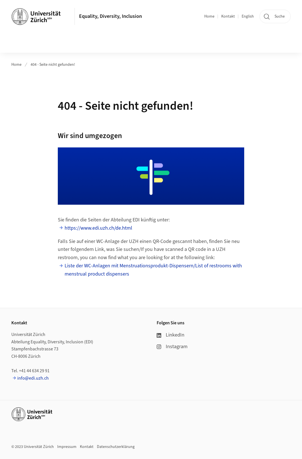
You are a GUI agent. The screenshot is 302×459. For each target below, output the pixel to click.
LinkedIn (170, 335)
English (248, 16)
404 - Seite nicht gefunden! (53, 64)
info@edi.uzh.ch (33, 378)
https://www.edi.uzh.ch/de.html (98, 228)
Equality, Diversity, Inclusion (110, 16)
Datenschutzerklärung (116, 447)
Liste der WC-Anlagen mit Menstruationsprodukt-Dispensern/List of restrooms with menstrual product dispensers (153, 270)
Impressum (66, 447)
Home (209, 16)
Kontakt (228, 16)
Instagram (172, 346)
